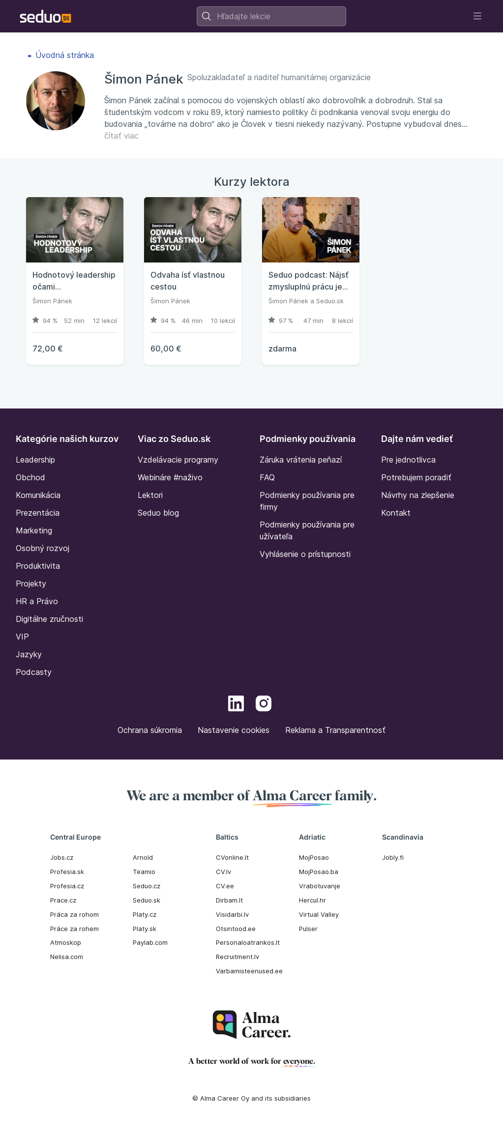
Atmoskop (65, 942)
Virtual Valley (319, 914)
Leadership (35, 460)
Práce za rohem (74, 929)
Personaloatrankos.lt (248, 942)
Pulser (308, 929)
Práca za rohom (74, 914)
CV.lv (223, 871)
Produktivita (38, 566)
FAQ (267, 477)
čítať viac (121, 136)
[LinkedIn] (236, 705)
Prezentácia (37, 513)
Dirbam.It (229, 900)
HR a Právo (37, 601)
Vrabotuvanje (319, 886)
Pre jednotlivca (408, 460)
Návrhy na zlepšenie (417, 495)
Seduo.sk (330, 301)
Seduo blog (158, 513)
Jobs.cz (61, 857)
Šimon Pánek (52, 301)
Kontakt (396, 513)
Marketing (34, 530)
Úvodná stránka (60, 55)
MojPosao (314, 857)
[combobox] (271, 16)
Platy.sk (144, 929)
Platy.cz (144, 914)
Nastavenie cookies (233, 730)
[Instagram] (263, 705)
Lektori (150, 495)
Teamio (144, 871)
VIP (22, 637)
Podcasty (34, 672)
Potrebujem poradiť (416, 477)
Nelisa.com (66, 957)
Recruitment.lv (237, 957)
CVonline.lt (232, 857)
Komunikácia (38, 495)
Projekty (31, 583)
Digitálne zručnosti (49, 619)
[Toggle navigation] (477, 16)
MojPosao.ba (318, 871)
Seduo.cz (146, 886)
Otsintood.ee (236, 929)
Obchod (30, 477)
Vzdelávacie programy (178, 460)
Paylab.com (150, 942)
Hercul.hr (312, 900)
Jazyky (29, 654)
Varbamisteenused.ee (249, 971)
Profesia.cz (67, 886)
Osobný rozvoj (42, 548)
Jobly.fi (393, 857)
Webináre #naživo (170, 477)
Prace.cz (63, 900)
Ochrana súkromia (150, 730)
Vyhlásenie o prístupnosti (305, 554)
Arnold (143, 857)
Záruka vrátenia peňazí (301, 460)
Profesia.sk (67, 871)
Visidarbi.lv (232, 914)
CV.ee (225, 886)
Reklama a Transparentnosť (335, 730)
